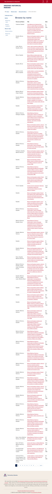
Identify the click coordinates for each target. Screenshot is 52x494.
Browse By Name (23, 11)
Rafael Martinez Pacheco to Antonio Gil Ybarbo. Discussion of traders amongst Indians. (35, 439)
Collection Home (9, 15)
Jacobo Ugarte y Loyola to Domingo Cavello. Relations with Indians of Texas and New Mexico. (35, 457)
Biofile (6, 18)
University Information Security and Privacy (26, 490)
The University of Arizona (36, 492)
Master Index (14, 11)
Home (7, 11)
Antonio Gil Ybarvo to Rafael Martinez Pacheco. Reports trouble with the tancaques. (35, 444)
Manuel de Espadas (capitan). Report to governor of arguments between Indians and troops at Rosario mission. (35, 93)
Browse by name (7, 21)
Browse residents (7, 25)
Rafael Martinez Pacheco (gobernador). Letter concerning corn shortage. (35, 416)
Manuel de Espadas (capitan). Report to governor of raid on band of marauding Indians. (35, 374)
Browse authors (8, 31)
